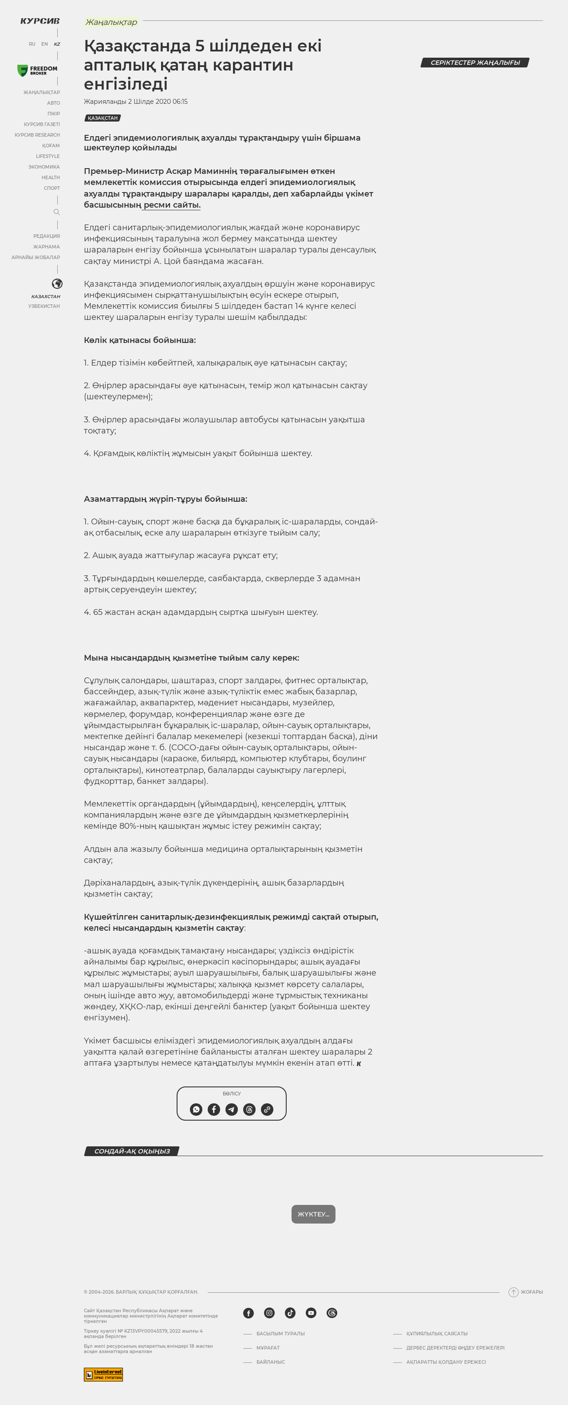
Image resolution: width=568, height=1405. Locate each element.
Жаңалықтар (42, 92)
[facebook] (248, 1313)
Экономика (44, 167)
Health (51, 178)
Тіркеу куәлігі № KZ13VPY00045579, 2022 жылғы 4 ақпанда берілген (143, 1333)
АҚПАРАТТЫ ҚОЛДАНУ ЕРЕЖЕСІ (446, 1362)
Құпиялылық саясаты (437, 1334)
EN (44, 44)
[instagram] (269, 1313)
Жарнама (46, 247)
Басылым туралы (280, 1334)
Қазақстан (103, 118)
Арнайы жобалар (36, 257)
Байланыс (270, 1362)
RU (32, 44)
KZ (57, 44)
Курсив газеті (42, 124)
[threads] (332, 1313)
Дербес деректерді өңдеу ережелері (455, 1348)
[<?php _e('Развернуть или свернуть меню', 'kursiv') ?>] (57, 284)
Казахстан (45, 296)
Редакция (46, 236)
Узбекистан (44, 306)
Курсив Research (37, 135)
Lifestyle (48, 156)
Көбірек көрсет (314, 1214)
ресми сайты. (171, 205)
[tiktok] (290, 1313)
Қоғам (51, 146)
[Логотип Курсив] (40, 21)
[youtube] (311, 1313)
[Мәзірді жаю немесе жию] (57, 212)
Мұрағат (268, 1348)
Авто (53, 103)
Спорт (52, 188)
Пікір (53, 114)
